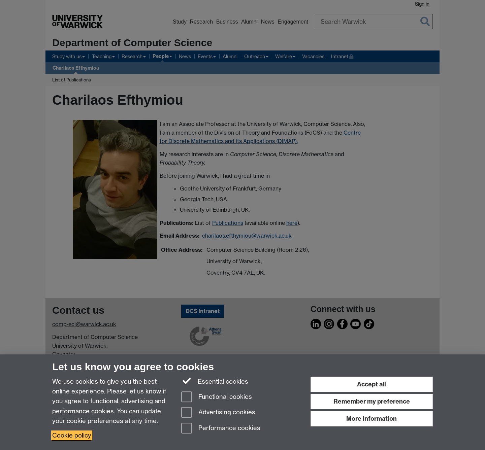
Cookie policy (71, 435)
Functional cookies (216, 397)
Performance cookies (220, 428)
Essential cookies (214, 381)
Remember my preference (371, 401)
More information (371, 418)
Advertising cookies (218, 413)
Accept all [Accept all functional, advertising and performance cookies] (371, 384)
